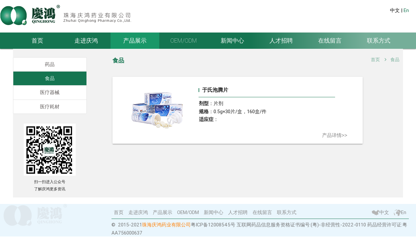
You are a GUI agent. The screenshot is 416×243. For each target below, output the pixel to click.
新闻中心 (232, 40)
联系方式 (378, 40)
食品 (50, 78)
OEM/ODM (183, 40)
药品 (50, 64)
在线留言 (330, 40)
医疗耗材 (49, 106)
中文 (380, 212)
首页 (37, 40)
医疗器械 (49, 92)
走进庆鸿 (86, 40)
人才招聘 (281, 40)
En (406, 10)
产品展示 (135, 40)
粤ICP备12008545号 (213, 225)
